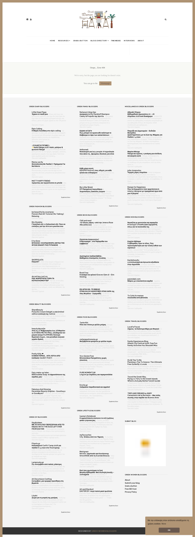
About (141, 41)
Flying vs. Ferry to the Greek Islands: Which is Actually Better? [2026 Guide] (143, 380)
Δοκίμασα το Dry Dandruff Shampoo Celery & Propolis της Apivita (94, 115)
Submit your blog (132, 483)
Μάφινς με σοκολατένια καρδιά (140, 281)
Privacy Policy (131, 492)
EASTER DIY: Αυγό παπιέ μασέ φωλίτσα (96, 491)
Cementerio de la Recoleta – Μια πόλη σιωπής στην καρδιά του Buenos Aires (143, 396)
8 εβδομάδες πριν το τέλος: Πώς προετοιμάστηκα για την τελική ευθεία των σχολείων (144, 245)
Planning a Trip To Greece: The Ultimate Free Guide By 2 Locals (144, 363)
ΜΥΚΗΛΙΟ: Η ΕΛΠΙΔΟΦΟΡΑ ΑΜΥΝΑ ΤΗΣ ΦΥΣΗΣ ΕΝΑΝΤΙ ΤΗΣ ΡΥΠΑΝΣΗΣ (48, 244)
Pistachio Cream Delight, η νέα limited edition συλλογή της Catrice (48, 313)
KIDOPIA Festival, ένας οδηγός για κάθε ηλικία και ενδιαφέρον (96, 171)
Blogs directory (100, 41)
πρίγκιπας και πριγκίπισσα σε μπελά (47, 183)
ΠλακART (36, 262)
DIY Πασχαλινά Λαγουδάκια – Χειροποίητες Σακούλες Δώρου (92, 190)
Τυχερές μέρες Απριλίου (137, 172)
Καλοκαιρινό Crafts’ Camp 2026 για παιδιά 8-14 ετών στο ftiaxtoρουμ (46, 447)
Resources (64, 41)
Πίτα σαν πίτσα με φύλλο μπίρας (93, 325)
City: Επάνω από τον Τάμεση (92, 437)
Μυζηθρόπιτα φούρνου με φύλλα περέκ (96, 341)
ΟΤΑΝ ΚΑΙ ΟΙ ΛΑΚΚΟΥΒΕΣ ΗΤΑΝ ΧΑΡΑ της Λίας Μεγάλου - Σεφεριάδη (97, 292)
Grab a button (80, 41)
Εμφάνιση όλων (65, 197)
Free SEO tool (130, 489)
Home (52, 41)
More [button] (164, 524)
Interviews (129, 41)
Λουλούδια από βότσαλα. (137, 298)
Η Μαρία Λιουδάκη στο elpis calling (46, 131)
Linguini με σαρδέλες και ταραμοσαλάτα (96, 375)
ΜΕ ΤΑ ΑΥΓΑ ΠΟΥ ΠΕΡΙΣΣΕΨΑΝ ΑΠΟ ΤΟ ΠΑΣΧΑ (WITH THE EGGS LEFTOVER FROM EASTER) (48, 427)
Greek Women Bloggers (104, 531)
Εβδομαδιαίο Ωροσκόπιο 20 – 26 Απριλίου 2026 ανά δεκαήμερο (140, 115)
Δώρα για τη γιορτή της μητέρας (45, 498)
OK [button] (169, 530)
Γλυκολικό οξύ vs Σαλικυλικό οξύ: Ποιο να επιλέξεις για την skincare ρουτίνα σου (48, 225)
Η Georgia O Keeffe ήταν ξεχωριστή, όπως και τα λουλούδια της (142, 226)
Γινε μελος (116, 41)
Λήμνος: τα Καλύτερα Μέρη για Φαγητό (143, 329)
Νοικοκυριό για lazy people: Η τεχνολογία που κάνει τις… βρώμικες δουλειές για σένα (97, 153)
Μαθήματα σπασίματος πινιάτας (93, 258)
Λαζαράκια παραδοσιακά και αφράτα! (95, 387)
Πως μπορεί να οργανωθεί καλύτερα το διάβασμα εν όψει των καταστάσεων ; (95, 134)
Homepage (105, 83)
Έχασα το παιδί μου (40, 114)
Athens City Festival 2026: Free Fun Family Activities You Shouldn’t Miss (142, 344)
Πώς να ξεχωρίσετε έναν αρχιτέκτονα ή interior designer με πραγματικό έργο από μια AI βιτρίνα (144, 191)
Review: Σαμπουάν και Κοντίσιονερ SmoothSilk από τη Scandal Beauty (95, 455)
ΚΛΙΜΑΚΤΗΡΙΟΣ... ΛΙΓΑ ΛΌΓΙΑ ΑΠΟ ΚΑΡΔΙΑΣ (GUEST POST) (46, 357)
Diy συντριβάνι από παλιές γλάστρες (47, 464)
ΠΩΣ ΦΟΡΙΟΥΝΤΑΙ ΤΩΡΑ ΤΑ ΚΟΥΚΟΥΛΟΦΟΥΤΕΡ (43, 279)
